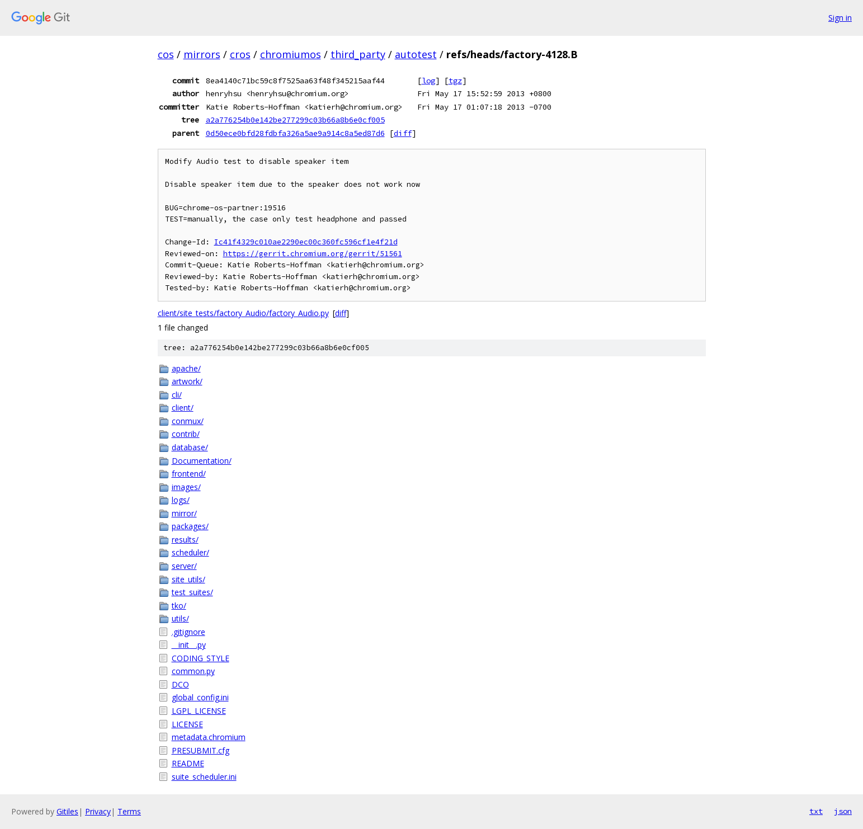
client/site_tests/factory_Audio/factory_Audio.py (243, 313)
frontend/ (189, 473)
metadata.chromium (209, 737)
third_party (358, 54)
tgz (455, 81)
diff (403, 133)
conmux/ (188, 421)
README (188, 763)
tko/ (179, 605)
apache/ (186, 368)
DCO (180, 684)
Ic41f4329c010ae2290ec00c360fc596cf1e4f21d (306, 242)
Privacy (98, 811)
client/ (183, 407)
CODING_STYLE (200, 658)
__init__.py (189, 644)
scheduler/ (190, 552)
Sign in (840, 17)
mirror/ (184, 513)
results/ (185, 539)
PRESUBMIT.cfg (200, 750)
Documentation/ (202, 460)
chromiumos (290, 54)
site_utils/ (188, 579)
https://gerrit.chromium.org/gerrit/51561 (312, 253)
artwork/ (187, 381)
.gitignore (188, 632)
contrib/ (186, 433)
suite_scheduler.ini (204, 776)
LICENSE (187, 724)
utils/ (180, 618)
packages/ (190, 526)
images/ (186, 487)
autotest (416, 54)
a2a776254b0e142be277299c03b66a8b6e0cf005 (295, 120)
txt (816, 811)
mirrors (201, 54)
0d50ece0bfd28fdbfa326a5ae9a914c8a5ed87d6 (295, 133)
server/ (184, 565)
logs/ (181, 499)
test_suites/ (192, 592)
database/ (190, 447)
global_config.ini (200, 697)
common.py (193, 671)
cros (240, 54)
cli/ (177, 394)
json (843, 811)
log (428, 81)
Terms (129, 811)
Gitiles (67, 811)
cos (166, 54)
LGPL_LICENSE (199, 710)
